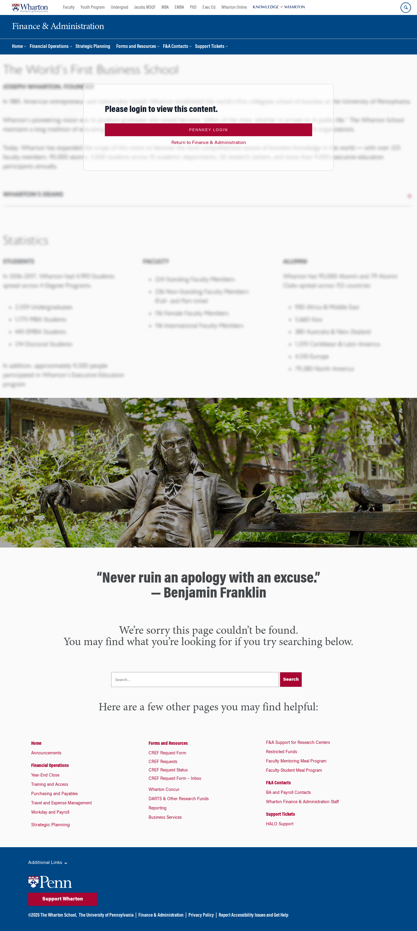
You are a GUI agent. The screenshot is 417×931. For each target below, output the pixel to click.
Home (17, 46)
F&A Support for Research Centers (298, 743)
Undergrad (119, 7)
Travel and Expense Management (61, 803)
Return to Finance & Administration (208, 142)
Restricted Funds (281, 752)
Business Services (165, 818)
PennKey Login (208, 130)
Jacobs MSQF (144, 7)
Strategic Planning (92, 46)
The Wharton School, (58, 915)
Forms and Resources (136, 46)
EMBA (179, 7)
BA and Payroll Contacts (288, 793)
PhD (193, 7)
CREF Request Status (168, 770)
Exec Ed (209, 7)
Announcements (46, 753)
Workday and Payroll (50, 813)
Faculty (69, 7)
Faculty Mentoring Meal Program (296, 761)
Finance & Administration (161, 915)
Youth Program (93, 7)
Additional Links (48, 863)
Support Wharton (62, 899)
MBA (165, 7)
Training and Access (49, 785)
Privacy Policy (201, 915)
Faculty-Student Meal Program (294, 771)
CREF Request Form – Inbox (175, 779)
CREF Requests (163, 762)
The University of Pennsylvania (106, 915)
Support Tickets (209, 46)
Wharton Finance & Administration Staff (302, 802)
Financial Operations (49, 46)
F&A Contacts (175, 46)
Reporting (158, 808)
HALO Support (279, 824)
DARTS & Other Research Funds (179, 799)
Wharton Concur (164, 790)
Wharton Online (234, 7)
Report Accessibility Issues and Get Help (253, 915)
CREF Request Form (167, 753)
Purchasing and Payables (54, 794)
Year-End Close (45, 776)
